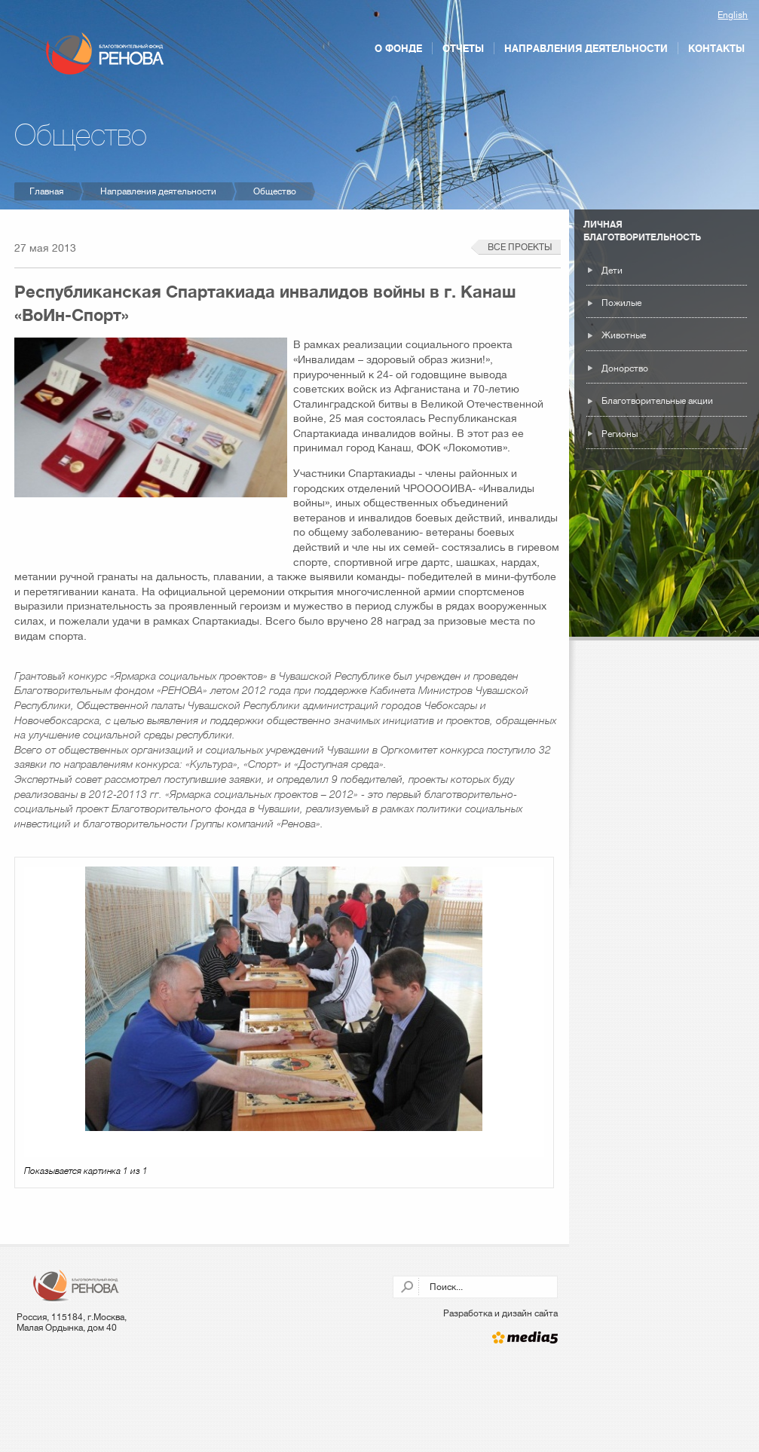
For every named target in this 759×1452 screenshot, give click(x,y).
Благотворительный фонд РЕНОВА (105, 53)
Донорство (624, 368)
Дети (612, 270)
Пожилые (621, 303)
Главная (46, 191)
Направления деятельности (586, 48)
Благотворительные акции (657, 401)
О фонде (398, 48)
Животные (623, 335)
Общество (274, 191)
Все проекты (520, 247)
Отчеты (463, 48)
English (733, 15)
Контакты (716, 48)
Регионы (619, 434)
